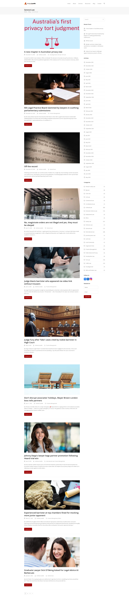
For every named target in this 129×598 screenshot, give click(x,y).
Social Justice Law (90, 256)
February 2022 (89, 111)
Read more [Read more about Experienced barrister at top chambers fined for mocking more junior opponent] (28, 529)
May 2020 (88, 177)
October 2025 (89, 69)
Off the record (31, 166)
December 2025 (89, 62)
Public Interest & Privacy (92, 253)
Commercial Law (90, 200)
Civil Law (59, 54)
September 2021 (90, 128)
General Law (53, 169)
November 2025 (90, 66)
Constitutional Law (90, 204)
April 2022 (88, 104)
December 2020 (89, 153)
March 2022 (88, 107)
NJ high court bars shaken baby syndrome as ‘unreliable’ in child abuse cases (93, 46)
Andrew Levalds (42, 54)
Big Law (87, 190)
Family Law (88, 221)
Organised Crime (90, 246)
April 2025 (88, 83)
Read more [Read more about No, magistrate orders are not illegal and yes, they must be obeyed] (28, 239)
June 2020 (88, 174)
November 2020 (90, 156)
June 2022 (88, 100)
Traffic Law (88, 263)
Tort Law (64, 54)
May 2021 (88, 142)
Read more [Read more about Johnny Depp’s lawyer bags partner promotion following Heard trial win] (28, 472)
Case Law (88, 193)
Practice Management (55, 113)
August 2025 (89, 73)
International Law (50, 461)
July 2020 (88, 170)
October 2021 (89, 125)
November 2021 (90, 121)
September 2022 (90, 97)
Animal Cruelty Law (90, 186)
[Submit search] (103, 19)
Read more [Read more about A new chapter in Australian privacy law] (28, 65)
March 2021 (88, 146)
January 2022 (89, 114)
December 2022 (89, 93)
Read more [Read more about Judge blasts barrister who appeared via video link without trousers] (28, 297)
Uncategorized (53, 54)
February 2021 (89, 149)
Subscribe (87, 296)
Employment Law (90, 214)
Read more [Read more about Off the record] (28, 180)
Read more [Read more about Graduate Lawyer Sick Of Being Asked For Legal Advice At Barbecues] (28, 585)
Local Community (90, 242)
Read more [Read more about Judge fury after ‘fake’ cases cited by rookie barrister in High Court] (28, 356)
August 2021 (89, 132)
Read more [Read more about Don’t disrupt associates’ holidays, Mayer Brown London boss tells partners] (28, 414)
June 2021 (88, 139)
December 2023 (89, 90)
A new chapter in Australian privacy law (43, 51)
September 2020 (90, 163)
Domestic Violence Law (91, 211)
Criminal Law (89, 207)
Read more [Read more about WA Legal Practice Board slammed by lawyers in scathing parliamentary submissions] (28, 124)
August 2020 (89, 167)
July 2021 (88, 135)
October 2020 (89, 160)
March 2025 (88, 86)
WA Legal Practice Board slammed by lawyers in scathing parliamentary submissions (94, 35)
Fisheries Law (89, 225)
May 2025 (88, 79)
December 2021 (89, 118)
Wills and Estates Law (91, 270)
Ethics (59, 518)
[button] (104, 3)
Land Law (88, 239)
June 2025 (88, 76)
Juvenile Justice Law (90, 235)
